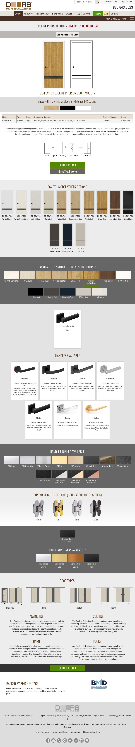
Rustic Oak (89, 205)
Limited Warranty (42, 732)
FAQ (78, 13)
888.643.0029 (123, 7)
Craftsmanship (12, 724)
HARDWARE (57, 13)
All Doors (75, 35)
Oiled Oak (101, 205)
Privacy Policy (74, 732)
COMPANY (87, 13)
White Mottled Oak (21, 205)
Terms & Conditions (59, 732)
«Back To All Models (67, 171)
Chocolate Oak (115, 205)
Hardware (85, 724)
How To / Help (119, 2)
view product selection (116, 18)
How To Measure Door (31, 724)
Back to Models (63, 35)
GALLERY (70, 13)
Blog (103, 724)
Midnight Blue (67, 238)
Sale (106, 13)
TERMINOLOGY (42, 13)
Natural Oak (61, 205)
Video (109, 724)
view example (43, 564)
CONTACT (115, 13)
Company (95, 724)
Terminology (73, 724)
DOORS (18, 13)
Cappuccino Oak (75, 205)
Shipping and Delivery (91, 732)
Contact (129, 2)
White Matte (6, 205)
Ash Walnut (35, 205)
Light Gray (80, 238)
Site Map (67, 727)
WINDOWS (28, 13)
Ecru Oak (48, 205)
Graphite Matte (54, 238)
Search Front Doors (86, 2)
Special (98, 13)
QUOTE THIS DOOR (67, 165)
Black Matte (128, 205)
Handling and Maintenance (54, 724)
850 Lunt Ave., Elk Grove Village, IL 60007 (88, 716)
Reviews (108, 2)
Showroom (61, 716)
